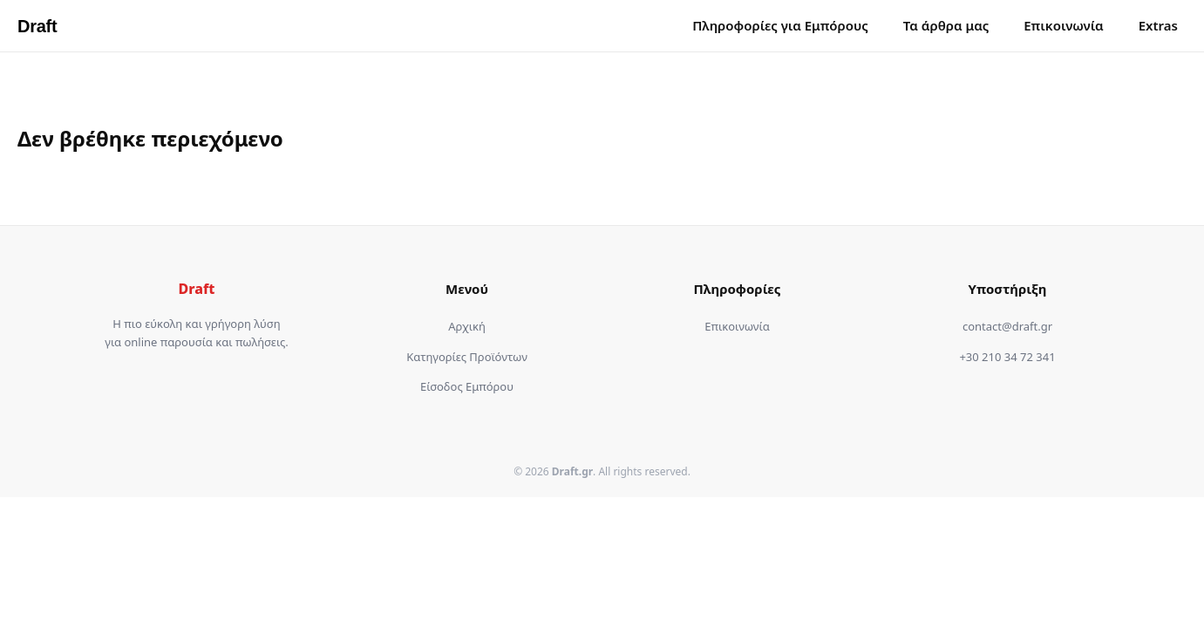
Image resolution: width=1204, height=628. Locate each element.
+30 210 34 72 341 (1007, 357)
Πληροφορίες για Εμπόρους (780, 25)
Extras (1158, 25)
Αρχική (467, 326)
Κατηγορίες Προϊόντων (466, 357)
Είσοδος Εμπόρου (467, 386)
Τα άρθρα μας (946, 25)
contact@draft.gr (1007, 326)
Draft (37, 26)
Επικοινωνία (1064, 25)
